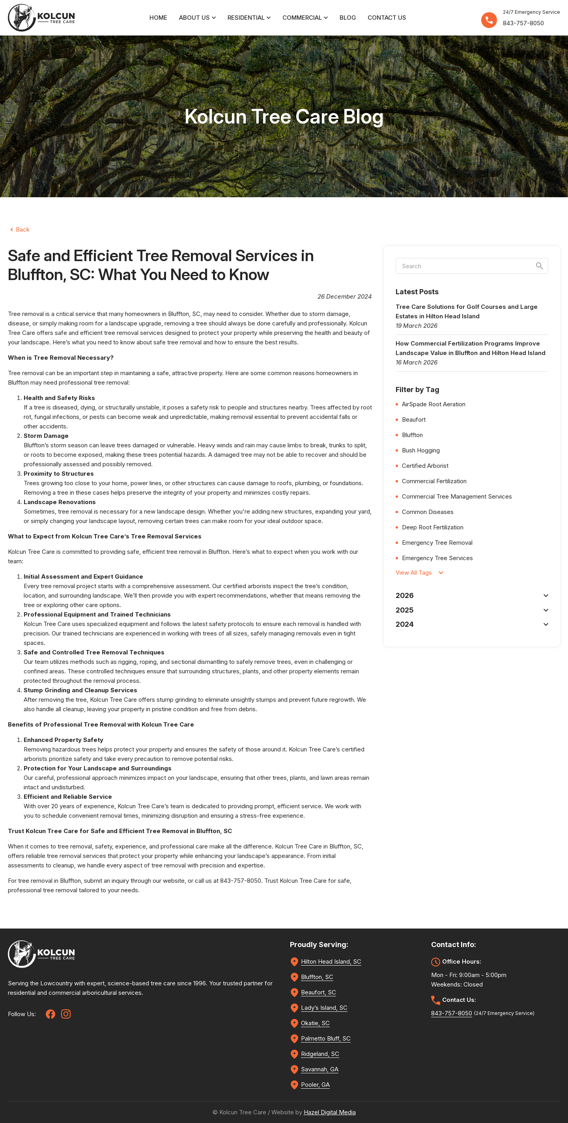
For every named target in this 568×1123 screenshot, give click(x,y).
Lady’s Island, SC (324, 1007)
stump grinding (176, 699)
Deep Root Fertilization (432, 527)
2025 (472, 610)
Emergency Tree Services (437, 558)
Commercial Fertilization (434, 481)
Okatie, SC (315, 1023)
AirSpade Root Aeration (433, 404)
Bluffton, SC (184, 314)
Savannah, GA (319, 1069)
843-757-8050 (523, 23)
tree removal (121, 332)
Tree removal (26, 373)
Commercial (305, 17)
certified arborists (247, 586)
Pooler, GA (315, 1084)
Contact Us (387, 17)
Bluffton (218, 551)
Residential (249, 17)
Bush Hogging (421, 450)
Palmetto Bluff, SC (326, 1038)
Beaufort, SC (318, 992)
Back (23, 229)
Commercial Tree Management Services (457, 496)
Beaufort (414, 419)
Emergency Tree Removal (437, 542)
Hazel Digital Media (330, 1112)
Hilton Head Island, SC (331, 961)
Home (158, 17)
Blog (348, 17)
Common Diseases (428, 512)
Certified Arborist (425, 465)
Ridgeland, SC (320, 1054)
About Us (197, 17)
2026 (472, 595)
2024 (472, 624)
